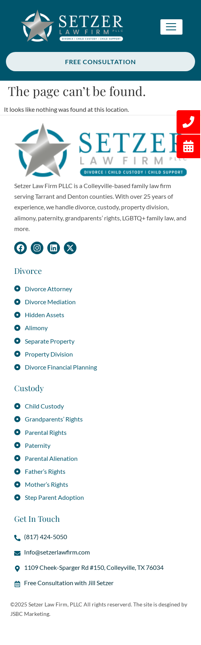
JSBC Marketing (29, 613)
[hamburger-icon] (171, 27)
